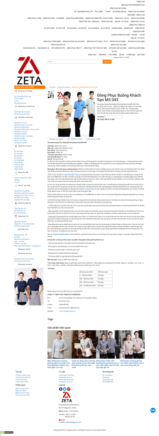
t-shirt (16, 101)
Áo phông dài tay (20, 103)
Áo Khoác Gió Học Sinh (22, 114)
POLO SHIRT (18, 99)
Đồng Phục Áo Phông (25, 91)
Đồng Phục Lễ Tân (20, 123)
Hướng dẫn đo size (65, 377)
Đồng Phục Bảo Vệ (24, 203)
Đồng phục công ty (24, 249)
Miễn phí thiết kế (20, 390)
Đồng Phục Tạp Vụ (20, 131)
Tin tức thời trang (21, 379)
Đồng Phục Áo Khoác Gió (26, 106)
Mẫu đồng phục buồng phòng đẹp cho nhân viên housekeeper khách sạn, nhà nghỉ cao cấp (58, 364)
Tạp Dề (16, 182)
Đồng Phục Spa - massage (23, 136)
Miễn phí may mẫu (21, 388)
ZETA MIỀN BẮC (107, 382)
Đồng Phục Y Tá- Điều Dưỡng (24, 224)
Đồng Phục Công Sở (24, 146)
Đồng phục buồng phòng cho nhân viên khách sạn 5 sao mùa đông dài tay (132, 363)
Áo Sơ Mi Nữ (18, 162)
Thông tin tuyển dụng (22, 375)
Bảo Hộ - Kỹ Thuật (20, 140)
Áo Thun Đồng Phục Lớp (22, 96)
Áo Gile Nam (18, 156)
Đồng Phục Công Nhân (22, 191)
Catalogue (106, 377)
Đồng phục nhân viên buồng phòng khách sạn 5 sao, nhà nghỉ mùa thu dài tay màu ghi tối (107, 364)
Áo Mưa (17, 237)
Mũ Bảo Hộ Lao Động (21, 197)
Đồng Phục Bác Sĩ (20, 222)
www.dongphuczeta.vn (67, 311)
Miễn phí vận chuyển (22, 393)
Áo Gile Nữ (18, 158)
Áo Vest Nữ (18, 153)
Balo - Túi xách (19, 241)
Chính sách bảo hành (22, 395)
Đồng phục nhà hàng (25, 264)
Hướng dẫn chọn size (66, 379)
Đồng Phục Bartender (21, 127)
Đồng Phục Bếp (19, 138)
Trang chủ (52, 87)
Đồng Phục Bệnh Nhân (22, 226)
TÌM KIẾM (107, 62)
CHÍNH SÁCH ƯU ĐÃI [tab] (93, 139)
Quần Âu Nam (19, 165)
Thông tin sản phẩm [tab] (56, 139)
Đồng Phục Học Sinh (25, 253)
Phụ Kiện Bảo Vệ (20, 211)
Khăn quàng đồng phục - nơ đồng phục (27, 246)
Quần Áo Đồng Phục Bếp (22, 178)
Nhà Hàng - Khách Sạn (25, 117)
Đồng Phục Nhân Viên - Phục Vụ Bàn (26, 129)
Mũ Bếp (17, 180)
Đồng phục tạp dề (20, 143)
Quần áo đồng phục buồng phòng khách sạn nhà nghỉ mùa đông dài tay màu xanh (83, 364)
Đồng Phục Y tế (23, 216)
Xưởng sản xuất (107, 379)
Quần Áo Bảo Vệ (20, 208)
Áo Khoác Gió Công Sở (22, 112)
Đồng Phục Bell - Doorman (23, 125)
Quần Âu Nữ (18, 167)
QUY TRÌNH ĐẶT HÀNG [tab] (74, 139)
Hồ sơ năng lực (107, 375)
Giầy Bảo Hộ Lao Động (21, 200)
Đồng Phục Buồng (20, 134)
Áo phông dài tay (20, 213)
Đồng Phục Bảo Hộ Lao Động (24, 193)
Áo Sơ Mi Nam (19, 160)
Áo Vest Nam (19, 151)
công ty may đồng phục (61, 234)
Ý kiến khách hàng (21, 382)
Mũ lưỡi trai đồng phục (22, 239)
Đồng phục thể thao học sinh (24, 259)
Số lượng (100, 117)
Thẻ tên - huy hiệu (20, 244)
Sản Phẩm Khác (23, 229)
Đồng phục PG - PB (20, 235)
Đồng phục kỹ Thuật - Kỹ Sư (23, 195)
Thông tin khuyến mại (22, 377)
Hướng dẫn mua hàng (66, 375)
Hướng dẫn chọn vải (66, 382)
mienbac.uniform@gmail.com (70, 422)
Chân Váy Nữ (18, 169)
